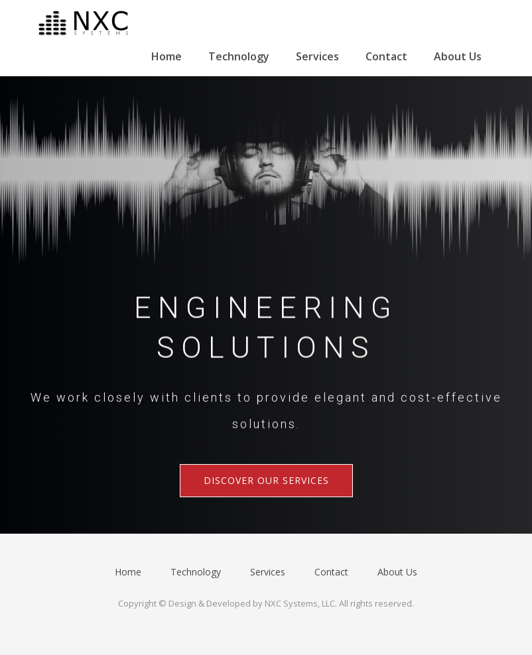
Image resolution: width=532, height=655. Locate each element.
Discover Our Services (266, 480)
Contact (386, 56)
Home (166, 56)
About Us (458, 56)
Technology (238, 56)
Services (317, 56)
